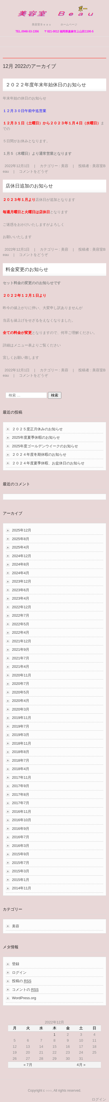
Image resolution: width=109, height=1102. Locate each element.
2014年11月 (21, 888)
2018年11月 (21, 743)
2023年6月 (20, 590)
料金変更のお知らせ (27, 269)
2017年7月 (20, 803)
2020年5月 (20, 692)
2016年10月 (21, 820)
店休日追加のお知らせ (29, 186)
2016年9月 (20, 828)
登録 (15, 964)
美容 (64, 166)
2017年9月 (20, 786)
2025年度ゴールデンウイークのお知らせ (45, 446)
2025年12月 (21, 530)
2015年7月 (20, 863)
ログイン (19, 972)
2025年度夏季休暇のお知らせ (36, 437)
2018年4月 (20, 769)
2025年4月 (20, 547)
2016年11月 (21, 811)
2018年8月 (20, 752)
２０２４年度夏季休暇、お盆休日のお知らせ (48, 463)
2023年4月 (20, 598)
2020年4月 (20, 701)
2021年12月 (21, 641)
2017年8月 (20, 794)
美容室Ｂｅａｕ (32, 20)
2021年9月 (20, 649)
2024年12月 (21, 556)
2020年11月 (21, 675)
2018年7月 (20, 760)
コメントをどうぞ (33, 171)
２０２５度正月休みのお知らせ (37, 429)
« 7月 (28, 1065)
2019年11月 (21, 718)
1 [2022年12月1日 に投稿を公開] (54, 1034)
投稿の (21, 981)
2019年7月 (20, 726)
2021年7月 (20, 658)
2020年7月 (20, 683)
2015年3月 (20, 871)
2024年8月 (20, 564)
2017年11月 (21, 777)
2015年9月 (20, 854)
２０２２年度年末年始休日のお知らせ (46, 84)
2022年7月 (20, 615)
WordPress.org (24, 998)
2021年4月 (20, 666)
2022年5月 (20, 624)
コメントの (25, 989)
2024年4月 (20, 573)
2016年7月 (20, 837)
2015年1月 (20, 880)
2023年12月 (21, 581)
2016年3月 (20, 846)
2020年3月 (20, 709)
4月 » (81, 1065)
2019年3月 (20, 735)
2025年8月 (20, 539)
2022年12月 (21, 607)
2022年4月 (20, 632)
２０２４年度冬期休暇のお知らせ (39, 454)
